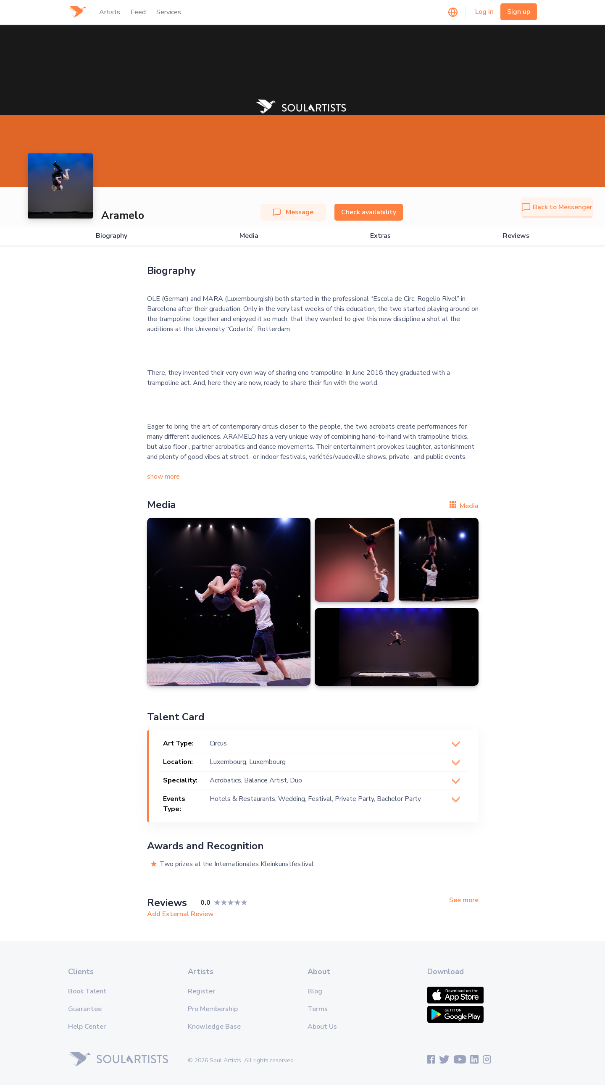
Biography (111, 236)
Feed (138, 12)
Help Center (87, 1026)
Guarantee (85, 1009)
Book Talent (87, 991)
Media (248, 236)
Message (293, 212)
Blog (315, 991)
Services (168, 12)
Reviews (516, 236)
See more (464, 900)
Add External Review (180, 914)
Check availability (368, 212)
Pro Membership (213, 1009)
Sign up (518, 11)
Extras (380, 236)
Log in (484, 11)
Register (201, 991)
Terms (318, 1009)
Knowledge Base (214, 1026)
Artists (109, 12)
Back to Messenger (557, 207)
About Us (322, 1026)
